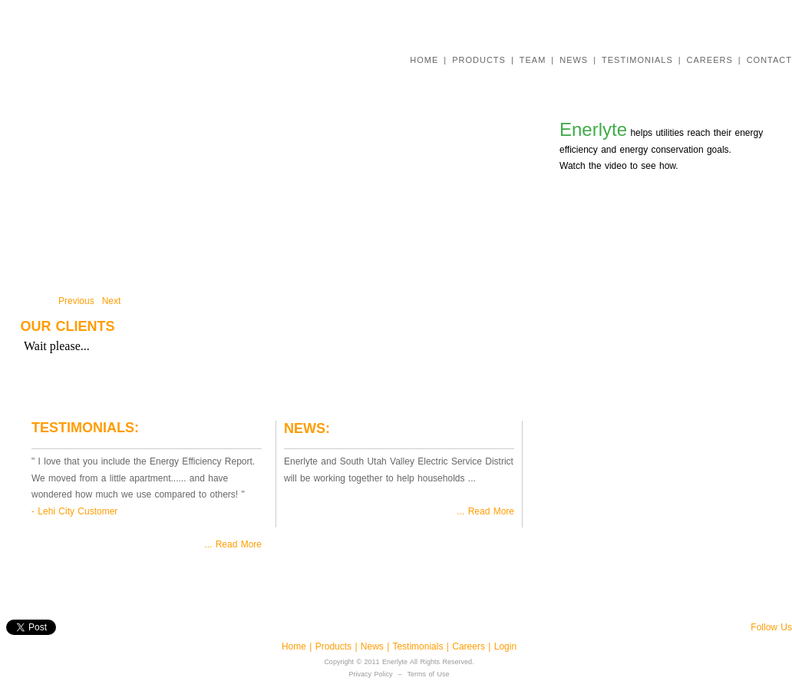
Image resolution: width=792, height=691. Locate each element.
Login (505, 646)
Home (295, 646)
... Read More (233, 544)
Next (111, 301)
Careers (470, 646)
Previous (76, 301)
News (374, 646)
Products (333, 646)
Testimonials (419, 646)
